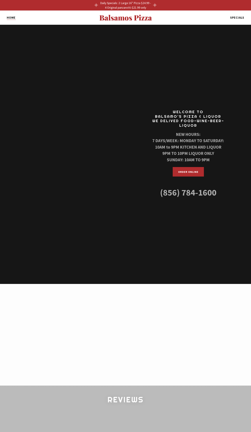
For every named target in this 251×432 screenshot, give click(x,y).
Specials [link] (237, 17)
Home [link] (11, 17)
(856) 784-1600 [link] (188, 192)
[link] (125, 19)
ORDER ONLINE (188, 171)
